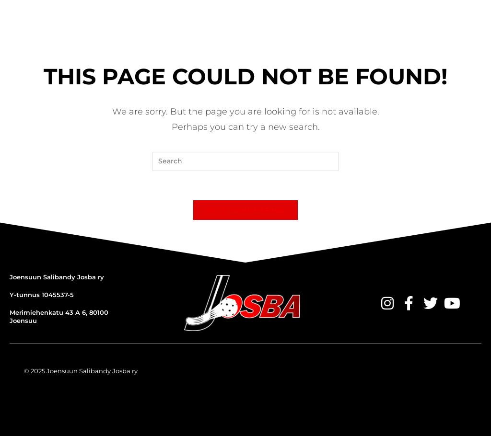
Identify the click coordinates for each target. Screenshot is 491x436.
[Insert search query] (245, 161)
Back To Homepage (245, 210)
